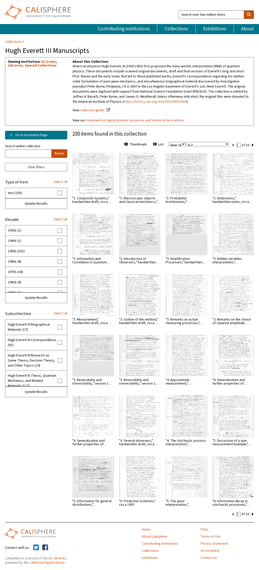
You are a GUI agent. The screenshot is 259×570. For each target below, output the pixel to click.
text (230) (15, 193)
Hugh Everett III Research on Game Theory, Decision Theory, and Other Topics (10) (31, 360)
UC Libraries (57, 558)
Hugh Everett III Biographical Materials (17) (29, 327)
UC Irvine (48, 61)
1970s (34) (15, 272)
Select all (60, 181)
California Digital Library (47, 562)
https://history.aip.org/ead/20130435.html (155, 101)
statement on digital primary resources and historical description (134, 120)
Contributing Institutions (124, 28)
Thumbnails (135, 144)
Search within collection (22, 146)
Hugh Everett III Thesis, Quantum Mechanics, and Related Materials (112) (32, 380)
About (247, 28)
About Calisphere (154, 536)
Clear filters (36, 167)
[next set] (253, 145)
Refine (59, 153)
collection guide (92, 110)
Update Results (36, 203)
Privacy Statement (214, 543)
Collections (176, 28)
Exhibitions (214, 28)
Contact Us (209, 558)
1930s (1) (14, 230)
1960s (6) (14, 261)
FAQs (204, 529)
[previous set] (233, 145)
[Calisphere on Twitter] (36, 548)
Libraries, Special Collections (32, 65)
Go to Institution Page (28, 135)
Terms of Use (211, 536)
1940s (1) (14, 240)
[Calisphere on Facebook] (45, 548)
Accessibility (210, 551)
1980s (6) (14, 282)
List (158, 144)
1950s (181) (16, 251)
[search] (249, 14)
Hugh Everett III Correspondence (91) (32, 342)
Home (146, 529)
